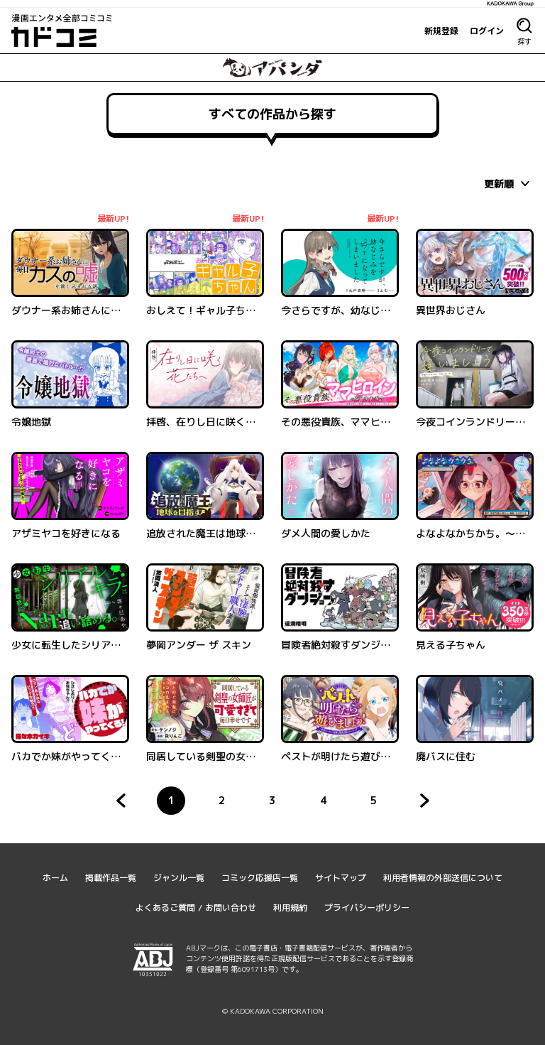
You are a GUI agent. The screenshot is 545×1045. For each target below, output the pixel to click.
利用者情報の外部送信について (442, 878)
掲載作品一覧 (110, 878)
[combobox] (509, 183)
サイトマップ (340, 878)
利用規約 (290, 907)
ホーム (55, 878)
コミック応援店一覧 (259, 878)
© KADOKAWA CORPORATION (273, 1011)
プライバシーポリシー (366, 907)
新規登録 (441, 30)
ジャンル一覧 (178, 878)
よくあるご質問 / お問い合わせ (196, 907)
